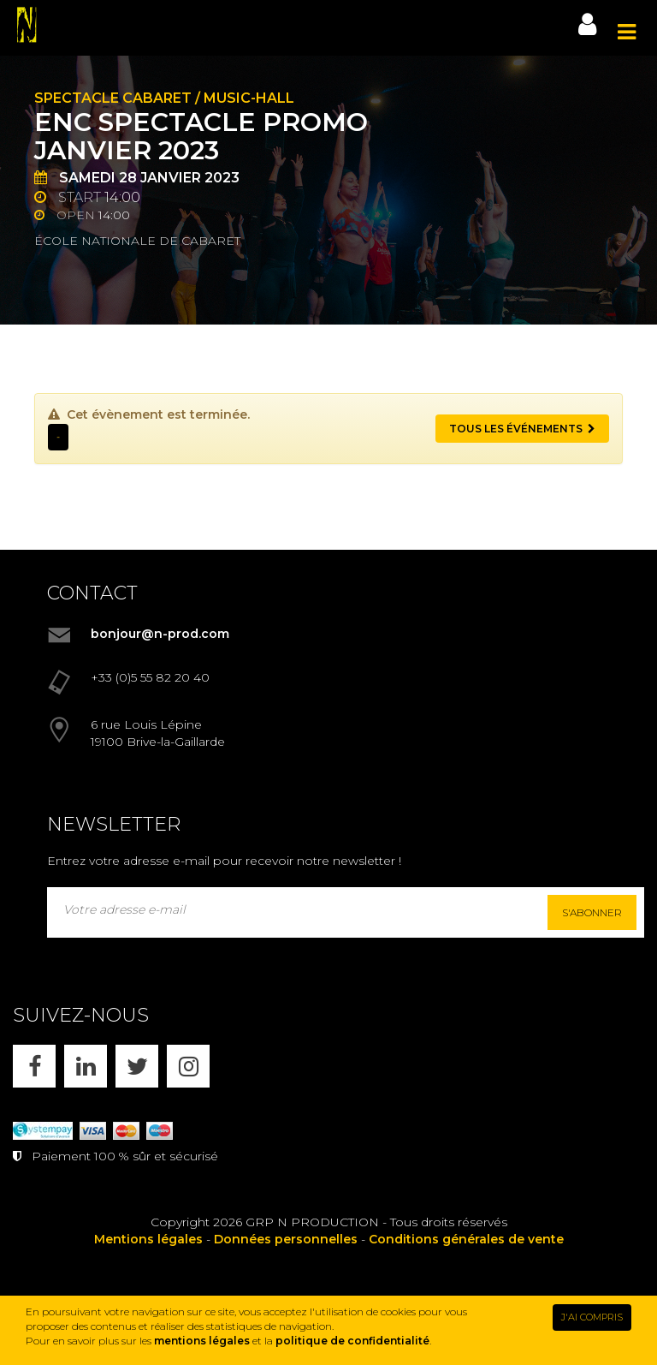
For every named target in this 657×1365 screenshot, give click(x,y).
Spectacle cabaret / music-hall (164, 98)
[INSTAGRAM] (188, 1066)
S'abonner (592, 912)
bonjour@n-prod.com (160, 633)
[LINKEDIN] (85, 1066)
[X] (136, 1066)
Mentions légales (148, 1239)
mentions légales (202, 1340)
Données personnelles (286, 1239)
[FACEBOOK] (34, 1066)
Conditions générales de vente (466, 1239)
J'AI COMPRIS (592, 1317)
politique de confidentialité (352, 1340)
